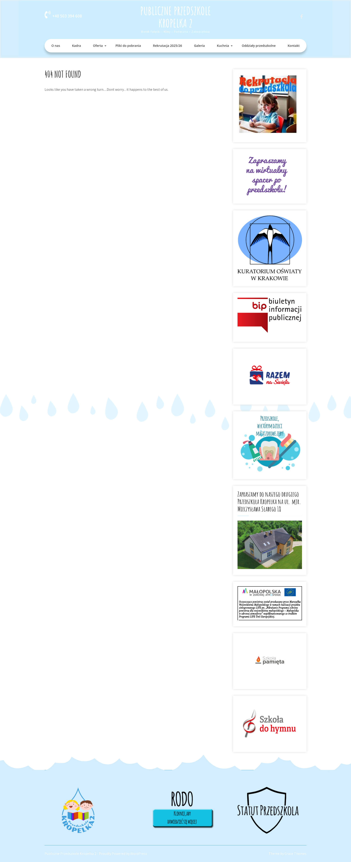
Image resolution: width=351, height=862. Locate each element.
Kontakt (294, 45)
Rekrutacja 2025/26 (167, 45)
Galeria (199, 45)
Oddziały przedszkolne (259, 45)
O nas (55, 45)
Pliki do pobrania (128, 45)
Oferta (98, 45)
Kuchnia (223, 45)
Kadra (76, 45)
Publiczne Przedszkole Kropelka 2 (175, 17)
